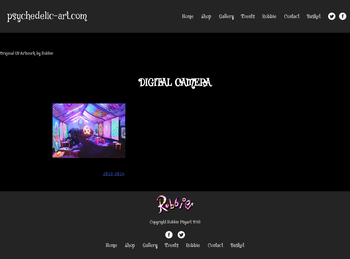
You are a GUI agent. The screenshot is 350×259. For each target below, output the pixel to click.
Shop (206, 16)
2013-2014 (113, 173)
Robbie (269, 16)
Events (248, 16)
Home (187, 16)
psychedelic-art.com (47, 16)
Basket (314, 16)
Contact (291, 16)
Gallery (226, 16)
